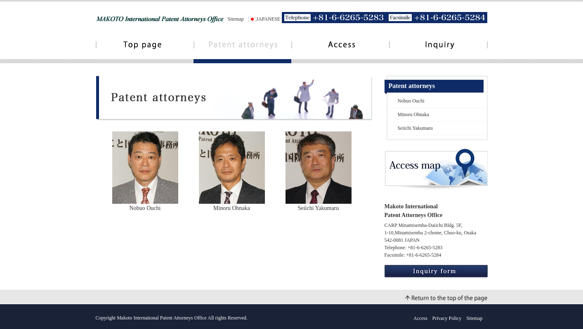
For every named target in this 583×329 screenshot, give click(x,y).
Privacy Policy (446, 318)
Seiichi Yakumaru (318, 208)
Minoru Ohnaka (231, 208)
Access (340, 47)
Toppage (145, 47)
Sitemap (236, 19)
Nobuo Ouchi (145, 208)
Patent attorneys (242, 47)
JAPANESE (269, 19)
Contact (438, 47)
